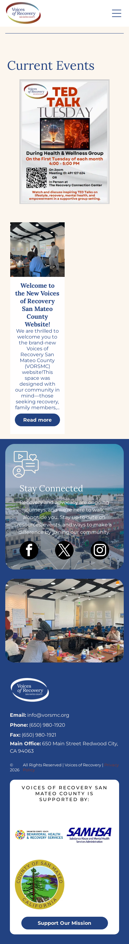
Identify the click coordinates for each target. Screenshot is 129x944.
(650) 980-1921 (39, 735)
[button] (116, 13)
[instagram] (100, 551)
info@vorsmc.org (48, 715)
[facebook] (29, 551)
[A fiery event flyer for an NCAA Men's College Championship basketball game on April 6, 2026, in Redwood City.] (64, 141)
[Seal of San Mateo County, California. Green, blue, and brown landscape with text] (39, 884)
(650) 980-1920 (47, 725)
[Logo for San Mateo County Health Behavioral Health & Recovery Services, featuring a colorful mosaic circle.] (39, 834)
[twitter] (64, 551)
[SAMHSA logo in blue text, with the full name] (89, 834)
